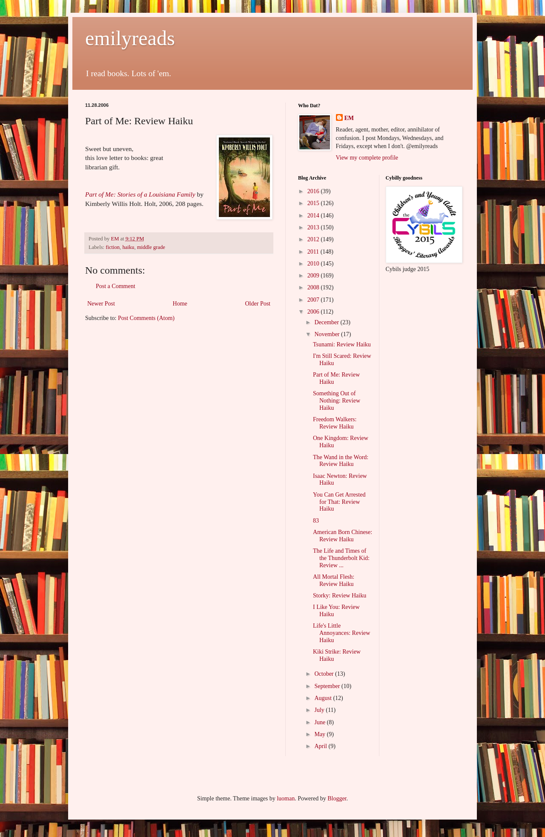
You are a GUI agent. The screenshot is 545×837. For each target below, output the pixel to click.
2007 (314, 300)
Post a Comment (115, 286)
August (323, 698)
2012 (314, 239)
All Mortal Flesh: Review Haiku (333, 580)
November (327, 334)
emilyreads (130, 38)
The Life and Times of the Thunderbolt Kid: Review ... (341, 558)
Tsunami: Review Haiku (342, 344)
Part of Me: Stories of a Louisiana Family (140, 194)
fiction (113, 247)
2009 (314, 275)
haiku (128, 247)
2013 (314, 227)
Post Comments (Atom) (146, 318)
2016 (314, 191)
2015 (314, 203)
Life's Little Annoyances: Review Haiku (341, 633)
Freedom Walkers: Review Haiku (334, 423)
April (321, 746)
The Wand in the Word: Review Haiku (340, 461)
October (324, 674)
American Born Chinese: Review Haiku (342, 536)
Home (180, 303)
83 (316, 520)
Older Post (258, 303)
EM (349, 118)
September (327, 686)
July (320, 710)
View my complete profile (367, 157)
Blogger (336, 798)
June (320, 722)
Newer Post (101, 303)
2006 (314, 312)
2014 (314, 215)
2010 (314, 263)
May (320, 734)
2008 (314, 287)
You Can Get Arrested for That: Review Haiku (339, 501)
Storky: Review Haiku (339, 595)
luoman (286, 798)
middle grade (151, 247)
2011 (314, 252)
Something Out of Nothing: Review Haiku (336, 400)
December (327, 322)
